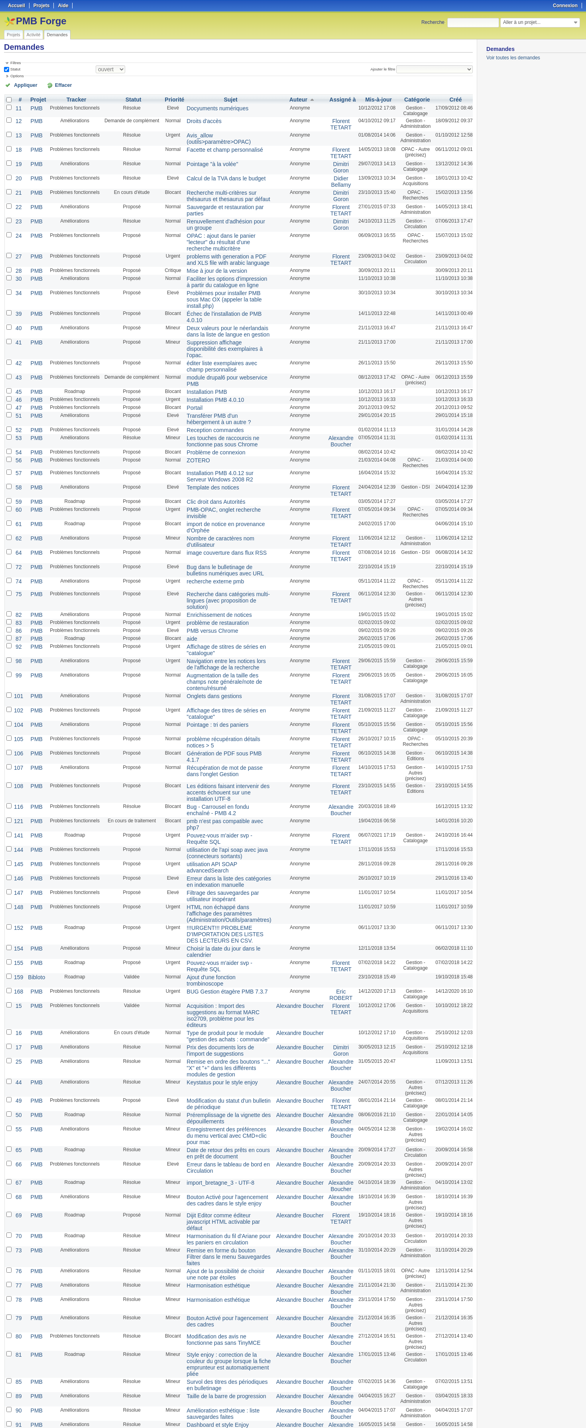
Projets (13, 34)
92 (17, 562)
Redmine (272, 1423)
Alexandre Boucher (333, 381)
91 (17, 1211)
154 (18, 809)
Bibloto (34, 829)
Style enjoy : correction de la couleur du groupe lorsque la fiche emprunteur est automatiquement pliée (223, 1160)
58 (17, 424)
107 (18, 664)
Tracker (72, 98)
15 (17, 849)
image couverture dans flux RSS (215, 476)
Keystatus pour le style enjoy (211, 906)
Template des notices (203, 424)
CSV (456, 1412)
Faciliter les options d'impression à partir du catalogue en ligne (224, 256)
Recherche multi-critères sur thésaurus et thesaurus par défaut (225, 185)
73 (17, 1061)
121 (18, 707)
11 (17, 106)
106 (18, 651)
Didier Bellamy (333, 172)
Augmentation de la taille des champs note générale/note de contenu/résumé (222, 590)
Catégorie (411, 98)
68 (17, 1012)
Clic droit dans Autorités (206, 437)
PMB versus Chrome (203, 547)
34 (17, 266)
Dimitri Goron (333, 160)
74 (17, 502)
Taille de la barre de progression (215, 1185)
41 (17, 299)
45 (17, 337)
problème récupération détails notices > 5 (225, 638)
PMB (34, 106)
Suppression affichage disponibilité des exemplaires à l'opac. (222, 301)
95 (17, 1255)
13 (17, 132)
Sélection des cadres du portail (214, 1255)
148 (18, 773)
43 (17, 324)
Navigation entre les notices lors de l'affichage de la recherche (218, 577)
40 (17, 286)
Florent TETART (333, 121)
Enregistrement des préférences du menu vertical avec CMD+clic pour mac (225, 952)
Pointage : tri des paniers (207, 625)
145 (18, 740)
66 (17, 981)
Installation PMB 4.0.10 (205, 344)
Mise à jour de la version (207, 246)
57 (17, 411)
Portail (188, 351)
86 (17, 547)
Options (17, 75)
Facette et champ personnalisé (214, 144)
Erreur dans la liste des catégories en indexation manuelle (220, 750)
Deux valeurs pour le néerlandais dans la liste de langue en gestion (224, 289)
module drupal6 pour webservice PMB (221, 324)
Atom (443, 1412)
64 (17, 476)
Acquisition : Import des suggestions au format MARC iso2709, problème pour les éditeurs (225, 855)
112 (18, 1342)
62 (17, 464)
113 (18, 1360)
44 (17, 906)
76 (17, 1074)
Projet (35, 98)
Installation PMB (198, 337)
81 (17, 1154)
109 (18, 1293)
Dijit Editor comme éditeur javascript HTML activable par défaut (219, 1033)
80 (17, 1136)
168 (18, 836)
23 (17, 208)
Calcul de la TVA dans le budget (215, 170)
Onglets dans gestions (205, 600)
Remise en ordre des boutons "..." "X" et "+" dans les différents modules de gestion (225, 896)
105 (18, 638)
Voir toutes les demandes (513, 58)
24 (17, 221)
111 (18, 1324)
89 (17, 1185)
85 (17, 1173)
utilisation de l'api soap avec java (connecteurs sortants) (216, 730)
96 (17, 1267)
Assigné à (335, 98)
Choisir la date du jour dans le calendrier (224, 809)
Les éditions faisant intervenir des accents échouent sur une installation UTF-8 (225, 685)
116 (18, 695)
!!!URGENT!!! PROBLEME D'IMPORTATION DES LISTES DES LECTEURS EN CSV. (219, 796)
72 (17, 489)
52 (17, 371)
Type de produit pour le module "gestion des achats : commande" (223, 870)
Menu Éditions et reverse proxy (214, 1267)
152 (18, 791)
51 (17, 359)
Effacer (48, 84)
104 (18, 625)
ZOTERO (191, 398)
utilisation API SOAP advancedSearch (221, 740)
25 (17, 893)
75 (17, 515)
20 (17, 170)
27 (17, 234)
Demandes (57, 34)
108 (18, 682)
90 (17, 1198)
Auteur (295, 98)
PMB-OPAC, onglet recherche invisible (222, 444)
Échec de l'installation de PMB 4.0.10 (220, 279)
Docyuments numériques (207, 106)
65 (17, 968)
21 (17, 183)
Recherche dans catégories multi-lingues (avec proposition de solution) (224, 517)
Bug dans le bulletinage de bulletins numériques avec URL (219, 492)
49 (17, 924)
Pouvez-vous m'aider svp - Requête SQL (224, 715)
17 (17, 880)
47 (17, 351)
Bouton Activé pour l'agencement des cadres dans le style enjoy (220, 1014)
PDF (468, 1412)
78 (17, 1099)
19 (17, 157)
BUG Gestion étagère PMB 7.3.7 (216, 836)
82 (17, 533)
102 (18, 613)
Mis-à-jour (370, 98)
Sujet (228, 98)
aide (186, 555)
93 (17, 1229)
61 (17, 457)
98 (17, 574)
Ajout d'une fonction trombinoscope (218, 829)
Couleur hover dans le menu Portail (218, 1373)
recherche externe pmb (205, 502)
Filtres (15, 63)
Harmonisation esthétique (208, 1087)
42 (17, 312)
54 (17, 391)
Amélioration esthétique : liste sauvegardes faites (212, 1201)
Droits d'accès (196, 119)
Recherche (432, 22)
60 (17, 444)
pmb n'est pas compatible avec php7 (220, 707)
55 (17, 950)
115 (18, 1373)
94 (17, 1242)
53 (17, 378)
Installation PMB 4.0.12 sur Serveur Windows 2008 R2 (219, 414)
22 (17, 195)
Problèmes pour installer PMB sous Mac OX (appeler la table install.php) (223, 269)
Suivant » (66, 1401)
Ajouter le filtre (386, 69)
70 (17, 1048)
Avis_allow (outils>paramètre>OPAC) (220, 132)
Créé (451, 98)
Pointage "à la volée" (203, 157)
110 (18, 1311)
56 (17, 398)
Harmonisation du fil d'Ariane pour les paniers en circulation (221, 1051)
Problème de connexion (206, 391)
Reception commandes (205, 371)
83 (17, 540)
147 (18, 760)
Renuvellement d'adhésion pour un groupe (226, 208)
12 (17, 119)
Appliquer (21, 84)
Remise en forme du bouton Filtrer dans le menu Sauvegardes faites (226, 1064)
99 (17, 587)
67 (17, 999)
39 (17, 279)
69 (17, 1030)
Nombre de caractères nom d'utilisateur (223, 464)
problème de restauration (207, 540)
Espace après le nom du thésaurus (218, 1311)
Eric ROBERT (334, 839)
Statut (14, 69)
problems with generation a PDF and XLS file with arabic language (225, 236)
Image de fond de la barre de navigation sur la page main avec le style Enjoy (223, 1345)
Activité (34, 34)
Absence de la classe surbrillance (216, 1280)
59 (17, 437)
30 (17, 253)
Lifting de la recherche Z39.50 (213, 1360)
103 (18, 1280)
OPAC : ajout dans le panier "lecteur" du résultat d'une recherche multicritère (223, 223)
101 (18, 600)
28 (17, 246)
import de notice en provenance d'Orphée (225, 457)
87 (17, 555)
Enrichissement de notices (209, 533)
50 (17, 937)
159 (18, 829)
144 (18, 727)
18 (17, 144)
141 (18, 715)
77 (17, 1087)
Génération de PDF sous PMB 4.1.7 (219, 651)
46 (17, 344)
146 (18, 747)
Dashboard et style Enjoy (207, 1211)
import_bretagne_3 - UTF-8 (210, 999)
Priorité (170, 98)
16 (17, 867)
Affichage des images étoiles (211, 1229)
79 (17, 1118)
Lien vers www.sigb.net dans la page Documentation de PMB (220, 1295)
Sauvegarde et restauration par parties (222, 195)
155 (18, 817)
